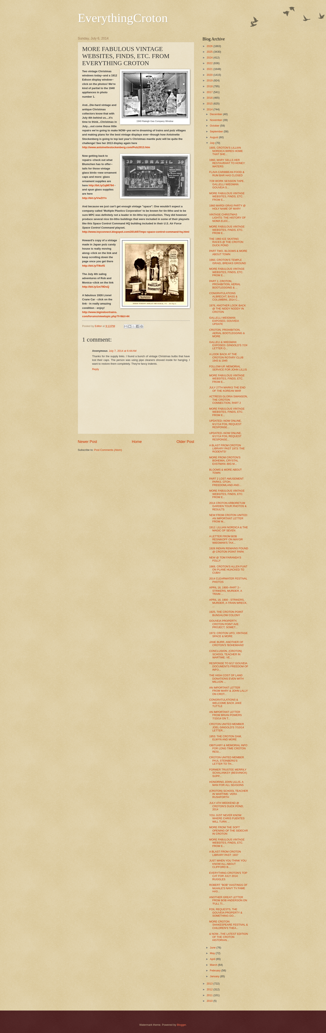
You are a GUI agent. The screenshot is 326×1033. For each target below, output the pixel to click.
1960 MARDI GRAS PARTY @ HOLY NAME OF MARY (227, 207)
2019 (210, 80)
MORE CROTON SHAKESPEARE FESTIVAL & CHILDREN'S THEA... (228, 925)
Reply (95, 369)
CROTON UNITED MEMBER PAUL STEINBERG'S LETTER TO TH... (226, 760)
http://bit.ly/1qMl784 (101, 185)
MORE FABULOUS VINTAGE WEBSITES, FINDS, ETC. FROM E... (226, 196)
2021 (210, 69)
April (213, 959)
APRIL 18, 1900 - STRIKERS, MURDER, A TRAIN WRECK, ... (228, 603)
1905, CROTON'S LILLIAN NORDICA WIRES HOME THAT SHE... (226, 151)
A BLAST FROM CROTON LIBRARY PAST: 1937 (225, 853)
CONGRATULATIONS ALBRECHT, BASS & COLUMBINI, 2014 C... (224, 296)
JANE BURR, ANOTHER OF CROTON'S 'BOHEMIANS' (226, 643)
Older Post (185, 442)
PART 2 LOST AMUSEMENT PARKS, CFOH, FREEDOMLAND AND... (226, 482)
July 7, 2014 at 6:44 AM (122, 350)
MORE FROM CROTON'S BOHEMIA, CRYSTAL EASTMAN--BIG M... (224, 460)
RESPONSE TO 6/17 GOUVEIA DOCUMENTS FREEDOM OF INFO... (228, 666)
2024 (210, 57)
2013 (210, 983)
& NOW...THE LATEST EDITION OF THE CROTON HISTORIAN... (228, 937)
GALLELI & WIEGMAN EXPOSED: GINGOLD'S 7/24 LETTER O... (228, 345)
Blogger (181, 1024)
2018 (210, 86)
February (215, 970)
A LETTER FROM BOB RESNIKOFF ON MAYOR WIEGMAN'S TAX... (226, 539)
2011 (210, 995)
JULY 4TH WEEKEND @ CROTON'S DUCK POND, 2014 (226, 806)
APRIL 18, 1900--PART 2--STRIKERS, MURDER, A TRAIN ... (225, 590)
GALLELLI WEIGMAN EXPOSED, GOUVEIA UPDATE (224, 321)
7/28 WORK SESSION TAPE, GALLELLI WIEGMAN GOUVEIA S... (226, 184)
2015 (210, 103)
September (217, 131)
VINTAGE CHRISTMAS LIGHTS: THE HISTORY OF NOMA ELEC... (227, 218)
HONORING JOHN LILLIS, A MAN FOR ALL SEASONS (226, 783)
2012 (210, 989)
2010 (210, 1000)
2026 (210, 46)
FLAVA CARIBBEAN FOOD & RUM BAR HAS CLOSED (226, 173)
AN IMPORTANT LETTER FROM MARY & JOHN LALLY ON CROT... (228, 691)
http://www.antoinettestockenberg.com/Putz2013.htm (116, 147)
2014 (210, 109)
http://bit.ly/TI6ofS (93, 265)
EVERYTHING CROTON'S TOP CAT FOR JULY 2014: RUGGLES (228, 876)
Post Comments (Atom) (108, 449)
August (214, 137)
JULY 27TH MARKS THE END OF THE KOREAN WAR (227, 389)
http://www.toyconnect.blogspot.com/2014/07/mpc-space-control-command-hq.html (135, 231)
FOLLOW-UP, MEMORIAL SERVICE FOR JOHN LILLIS (228, 368)
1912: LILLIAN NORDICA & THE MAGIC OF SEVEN (228, 529)
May (213, 953)
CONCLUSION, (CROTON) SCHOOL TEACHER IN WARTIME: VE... (225, 654)
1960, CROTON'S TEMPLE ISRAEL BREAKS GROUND (227, 261)
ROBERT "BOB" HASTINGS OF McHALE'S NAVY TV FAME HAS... (228, 888)
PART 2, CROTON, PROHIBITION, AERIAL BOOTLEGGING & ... (224, 284)
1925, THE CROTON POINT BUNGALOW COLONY (226, 613)
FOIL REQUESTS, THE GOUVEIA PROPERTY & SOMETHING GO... (225, 912)
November (216, 120)
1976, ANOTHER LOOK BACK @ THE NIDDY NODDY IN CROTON (227, 308)
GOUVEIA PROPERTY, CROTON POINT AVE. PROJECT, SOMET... (224, 624)
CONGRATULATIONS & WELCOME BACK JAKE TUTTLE (225, 703)
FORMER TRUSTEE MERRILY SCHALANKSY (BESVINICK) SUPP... (228, 773)
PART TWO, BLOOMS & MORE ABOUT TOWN (228, 252)
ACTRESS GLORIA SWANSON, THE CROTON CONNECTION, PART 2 (228, 399)
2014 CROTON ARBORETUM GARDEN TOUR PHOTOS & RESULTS (228, 506)
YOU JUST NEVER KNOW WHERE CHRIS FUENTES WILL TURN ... (226, 818)
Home (137, 442)
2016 (210, 97)
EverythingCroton (123, 18)
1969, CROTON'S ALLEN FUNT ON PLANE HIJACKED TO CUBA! (228, 569)
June (213, 947)
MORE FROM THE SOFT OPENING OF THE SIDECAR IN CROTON (228, 830)
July (212, 142)
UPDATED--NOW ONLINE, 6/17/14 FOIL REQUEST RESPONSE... (225, 424)
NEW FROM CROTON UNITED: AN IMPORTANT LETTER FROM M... (228, 518)
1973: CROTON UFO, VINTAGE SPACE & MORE (228, 634)
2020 (210, 74)
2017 (210, 92)
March (214, 964)
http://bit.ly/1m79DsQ (95, 286)
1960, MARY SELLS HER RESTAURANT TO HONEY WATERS (227, 163)
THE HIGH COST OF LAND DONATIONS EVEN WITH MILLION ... (226, 678)
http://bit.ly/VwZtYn (94, 198)
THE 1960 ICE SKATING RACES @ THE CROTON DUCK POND (226, 242)
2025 (210, 51)
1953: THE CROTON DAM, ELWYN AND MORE (225, 738)
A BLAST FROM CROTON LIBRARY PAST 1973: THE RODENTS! (227, 448)
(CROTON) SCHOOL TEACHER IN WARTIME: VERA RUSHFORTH (228, 794)
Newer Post (87, 442)
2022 (210, 63)
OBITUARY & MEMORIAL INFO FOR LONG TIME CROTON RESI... (228, 748)
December (216, 114)
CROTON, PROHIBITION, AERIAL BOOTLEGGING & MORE (227, 333)
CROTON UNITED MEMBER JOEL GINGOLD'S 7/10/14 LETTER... (226, 727)
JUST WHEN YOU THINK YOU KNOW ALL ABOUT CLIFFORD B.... (227, 864)
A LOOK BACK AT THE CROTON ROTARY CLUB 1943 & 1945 (226, 357)
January (215, 976)
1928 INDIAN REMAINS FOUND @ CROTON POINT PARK (228, 550)
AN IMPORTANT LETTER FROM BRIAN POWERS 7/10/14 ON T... (225, 715)
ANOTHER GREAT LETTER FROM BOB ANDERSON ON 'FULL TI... (228, 900)
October (215, 125)
